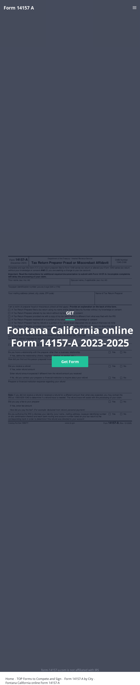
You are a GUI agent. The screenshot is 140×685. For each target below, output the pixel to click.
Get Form (70, 361)
